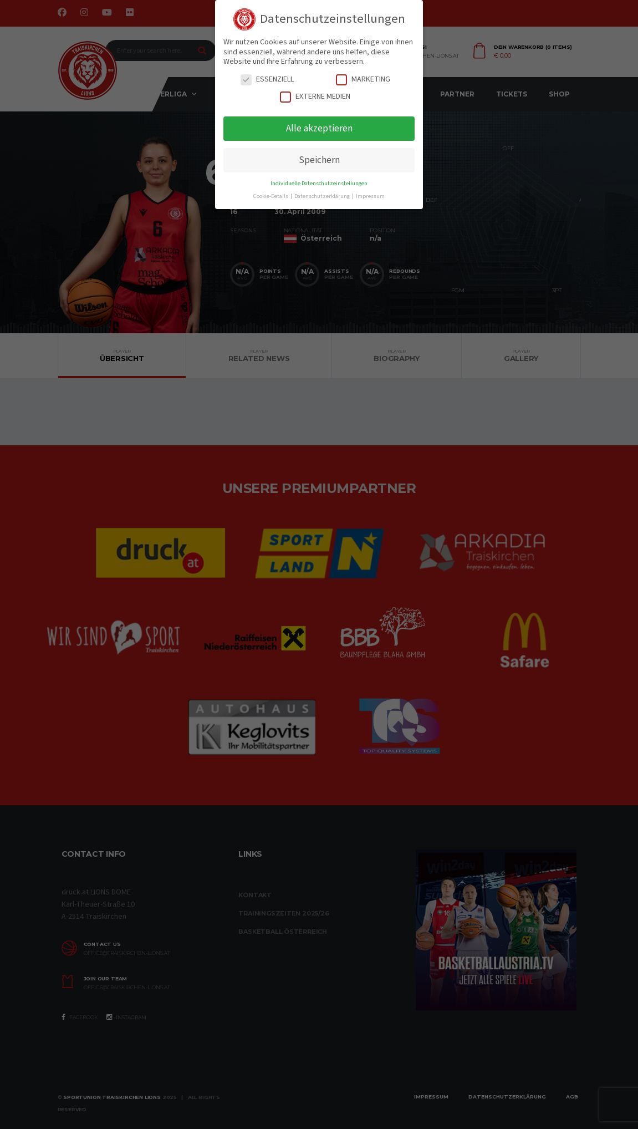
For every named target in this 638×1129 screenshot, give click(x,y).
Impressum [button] (370, 196)
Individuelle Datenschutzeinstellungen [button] (319, 183)
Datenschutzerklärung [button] (322, 196)
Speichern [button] (319, 160)
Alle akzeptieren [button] (319, 128)
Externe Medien (315, 96)
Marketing (363, 79)
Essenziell (267, 79)
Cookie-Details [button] (271, 196)
